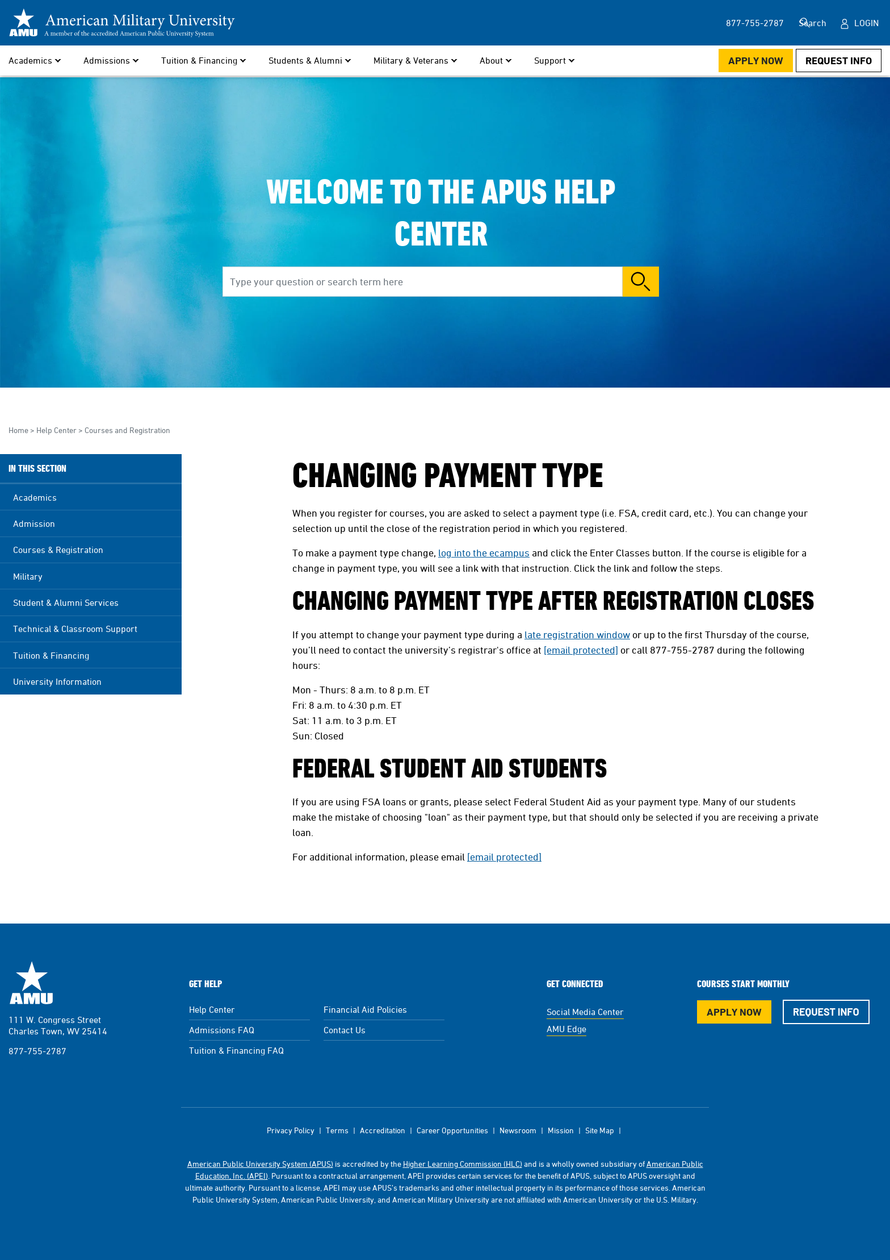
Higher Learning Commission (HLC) (462, 1163)
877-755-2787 (37, 1051)
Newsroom (517, 1130)
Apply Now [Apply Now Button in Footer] (734, 1012)
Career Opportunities (452, 1130)
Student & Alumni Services (66, 602)
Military (28, 576)
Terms (337, 1130)
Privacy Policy (290, 1130)
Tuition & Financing (51, 655)
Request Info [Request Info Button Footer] (826, 1011)
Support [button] (550, 60)
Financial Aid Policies (365, 1009)
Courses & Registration (58, 549)
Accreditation (382, 1130)
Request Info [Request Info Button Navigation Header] (838, 60)
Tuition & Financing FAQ (236, 1050)
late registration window (577, 635)
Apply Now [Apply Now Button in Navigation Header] (755, 60)
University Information (57, 681)
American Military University (31, 982)
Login (866, 23)
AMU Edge (566, 1029)
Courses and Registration (127, 430)
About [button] (491, 60)
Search (810, 23)
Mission (561, 1130)
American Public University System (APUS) (260, 1163)
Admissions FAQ (221, 1030)
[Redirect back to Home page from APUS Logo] (122, 23)
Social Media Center (585, 1012)
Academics (35, 497)
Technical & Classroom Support (75, 628)
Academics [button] (30, 60)
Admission (34, 523)
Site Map (599, 1130)
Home (18, 430)
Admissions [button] (106, 60)
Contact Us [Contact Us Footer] (345, 1030)
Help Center (56, 430)
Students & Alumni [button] (305, 60)
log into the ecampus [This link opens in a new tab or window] (484, 553)
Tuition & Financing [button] (199, 60)
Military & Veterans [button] (410, 60)
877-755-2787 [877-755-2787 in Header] (736, 23)
